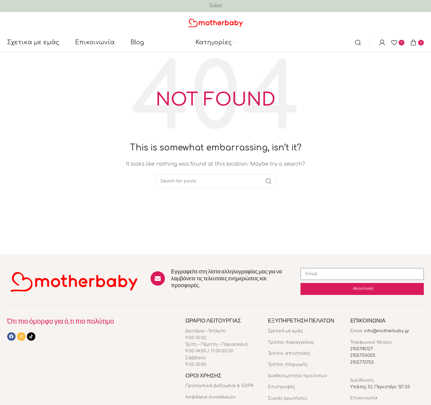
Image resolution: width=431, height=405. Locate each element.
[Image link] (74, 281)
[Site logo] (216, 22)
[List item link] (222, 386)
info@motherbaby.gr (386, 331)
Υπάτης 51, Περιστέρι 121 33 (380, 387)
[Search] (358, 42)
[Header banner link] (215, 6)
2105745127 (361, 349)
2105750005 (362, 355)
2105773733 (362, 362)
